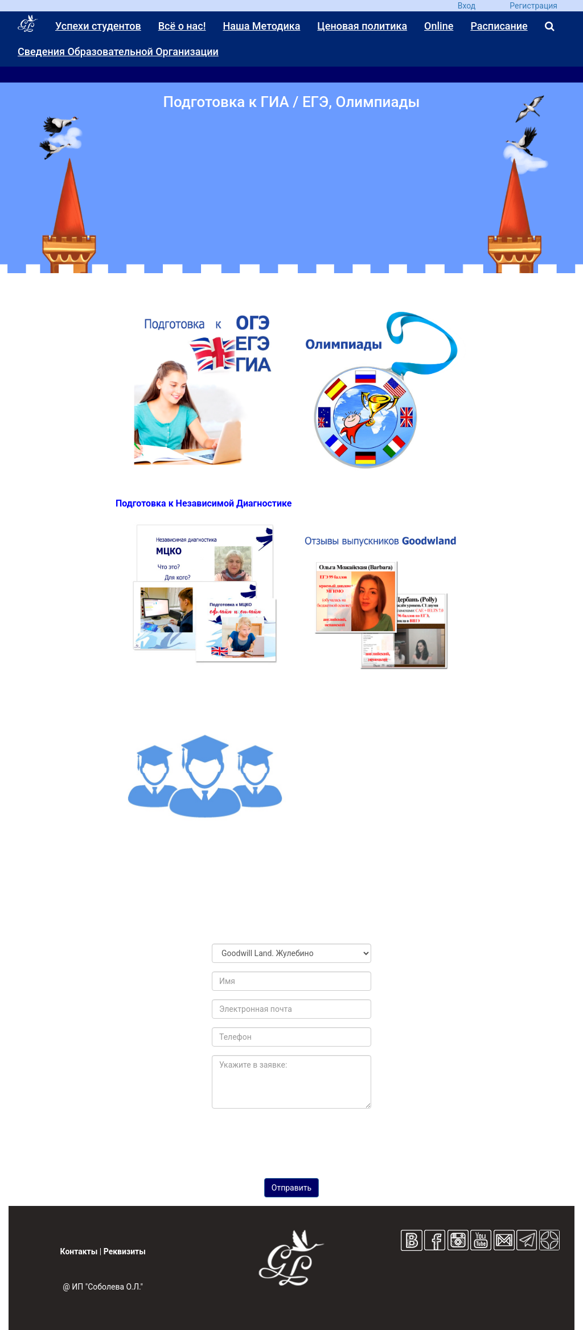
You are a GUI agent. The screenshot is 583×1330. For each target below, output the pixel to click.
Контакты (79, 1251)
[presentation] (291, 1139)
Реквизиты (125, 1251)
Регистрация (533, 5)
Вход (466, 5)
